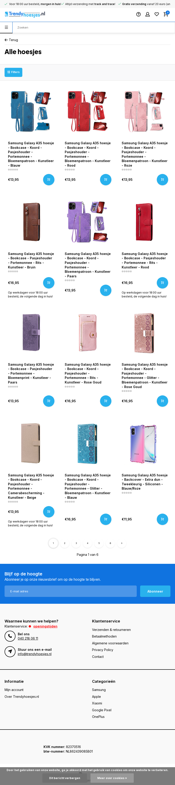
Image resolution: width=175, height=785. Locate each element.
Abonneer (155, 591)
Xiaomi (97, 703)
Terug (11, 40)
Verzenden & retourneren (111, 630)
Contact (98, 657)
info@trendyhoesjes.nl (34, 654)
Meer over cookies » (112, 778)
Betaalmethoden (104, 636)
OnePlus (98, 717)
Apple (96, 696)
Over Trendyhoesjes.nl (22, 696)
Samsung (99, 690)
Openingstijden (45, 626)
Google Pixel (101, 710)
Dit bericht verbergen (64, 778)
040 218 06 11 (28, 638)
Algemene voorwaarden (110, 643)
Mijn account (14, 690)
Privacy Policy (102, 650)
